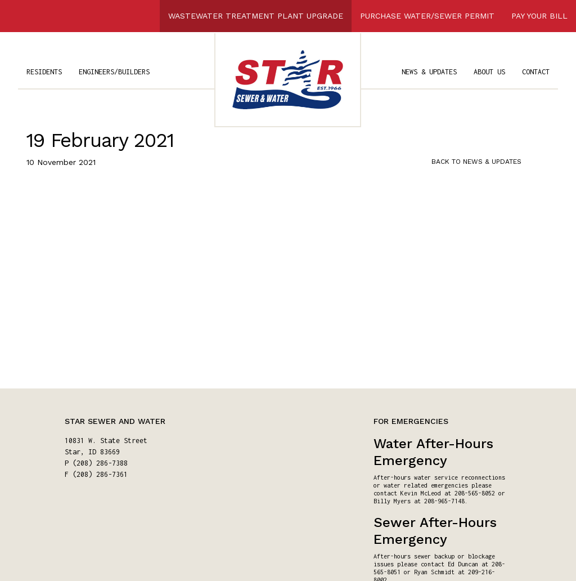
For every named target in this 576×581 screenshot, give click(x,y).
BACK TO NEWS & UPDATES (476, 162)
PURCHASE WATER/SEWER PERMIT (427, 15)
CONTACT (536, 72)
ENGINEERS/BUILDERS (114, 72)
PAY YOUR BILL (539, 15)
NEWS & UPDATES (429, 72)
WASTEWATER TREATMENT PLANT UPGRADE (255, 15)
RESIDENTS (44, 72)
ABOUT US (489, 72)
